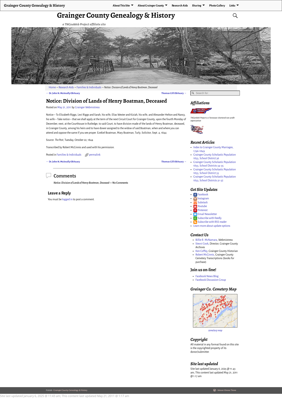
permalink (94, 154)
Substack (200, 202)
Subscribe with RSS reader (210, 221)
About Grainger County (151, 5)
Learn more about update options (211, 225)
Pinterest (200, 210)
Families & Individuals (89, 87)
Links (232, 5)
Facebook (200, 194)
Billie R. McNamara (206, 239)
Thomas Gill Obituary (174, 93)
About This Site (121, 5)
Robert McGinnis (204, 254)
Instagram (201, 198)
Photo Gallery (217, 5)
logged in (67, 199)
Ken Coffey (201, 251)
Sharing (196, 5)
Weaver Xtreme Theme (226, 390)
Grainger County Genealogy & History (116, 15)
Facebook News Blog (207, 276)
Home (52, 87)
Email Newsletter (205, 214)
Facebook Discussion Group (210, 279)
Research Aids (180, 5)
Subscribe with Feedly (207, 218)
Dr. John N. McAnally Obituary (63, 93)
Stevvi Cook (201, 243)
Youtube (200, 206)
